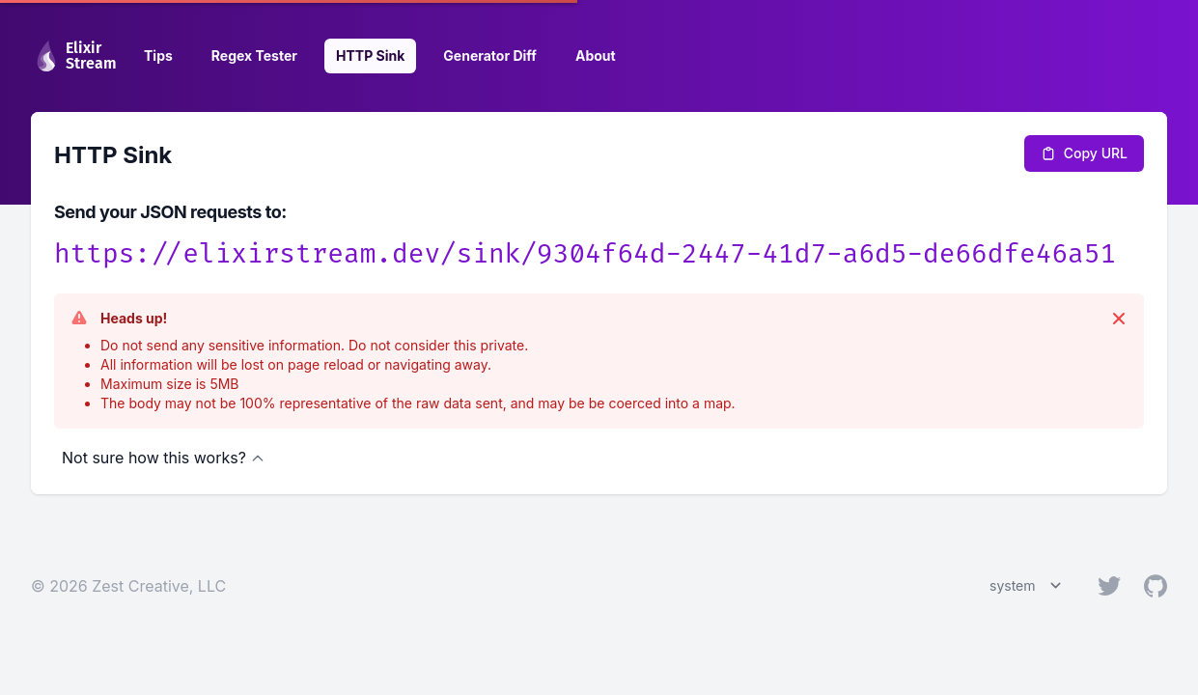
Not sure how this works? (163, 457)
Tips (158, 55)
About (595, 55)
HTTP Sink (370, 55)
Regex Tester (254, 55)
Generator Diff (490, 55)
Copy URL (1084, 153)
